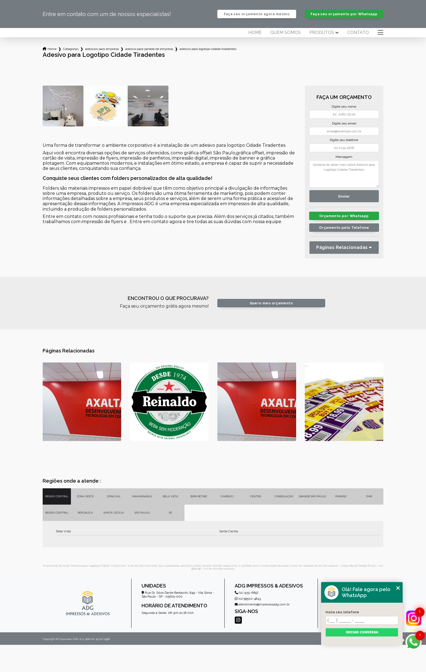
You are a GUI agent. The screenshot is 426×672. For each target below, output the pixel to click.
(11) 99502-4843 (248, 599)
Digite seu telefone (344, 140)
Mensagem (344, 157)
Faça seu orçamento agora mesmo (257, 14)
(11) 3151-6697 (246, 593)
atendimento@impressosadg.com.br (262, 604)
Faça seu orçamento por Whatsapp (344, 14)
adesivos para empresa (102, 49)
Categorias (71, 49)
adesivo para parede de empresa (149, 49)
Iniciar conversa (362, 632)
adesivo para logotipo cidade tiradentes (208, 49)
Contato (358, 32)
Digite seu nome (344, 106)
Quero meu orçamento (271, 303)
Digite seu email (344, 123)
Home (255, 32)
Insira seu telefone (342, 612)
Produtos (321, 32)
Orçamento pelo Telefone (344, 228)
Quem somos (285, 32)
